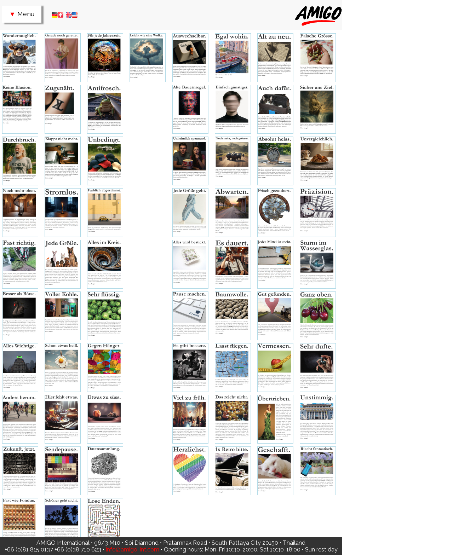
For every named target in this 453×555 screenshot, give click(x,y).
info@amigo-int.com (132, 549)
